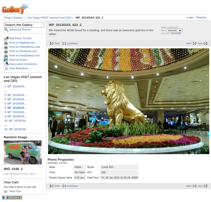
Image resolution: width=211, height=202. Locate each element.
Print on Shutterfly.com (23, 51)
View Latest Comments (23, 64)
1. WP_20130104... (15, 86)
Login (190, 17)
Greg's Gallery (13, 17)
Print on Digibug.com (22, 42)
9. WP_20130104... (15, 116)
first (57, 43)
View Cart (15, 191)
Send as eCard (18, 59)
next (188, 43)
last (200, 43)
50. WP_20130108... (16, 129)
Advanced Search (19, 29)
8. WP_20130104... (15, 112)
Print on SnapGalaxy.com (24, 55)
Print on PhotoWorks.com (24, 47)
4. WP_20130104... (15, 95)
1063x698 (176, 33)
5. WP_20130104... (15, 99)
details (63, 162)
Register (201, 17)
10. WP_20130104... (16, 120)
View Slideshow (18, 68)
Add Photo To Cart (20, 38)
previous (72, 43)
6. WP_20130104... (15, 103)
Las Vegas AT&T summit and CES (49, 17)
